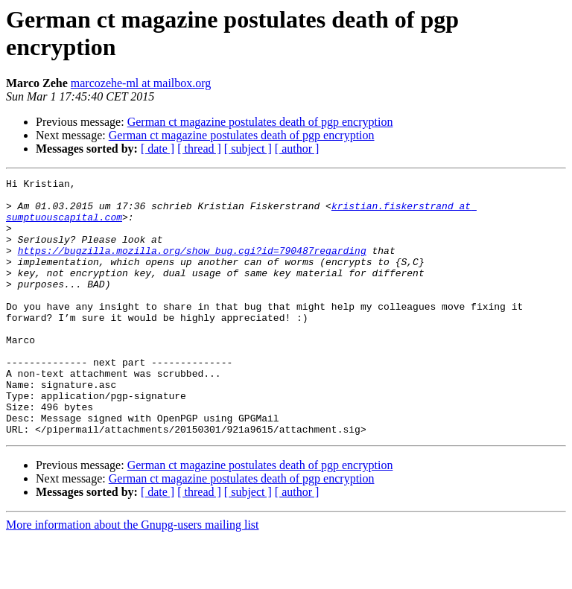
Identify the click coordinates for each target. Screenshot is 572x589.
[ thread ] (199, 148)
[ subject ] (248, 148)
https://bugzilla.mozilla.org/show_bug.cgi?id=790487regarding (192, 266)
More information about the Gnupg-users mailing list (132, 576)
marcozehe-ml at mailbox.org (141, 83)
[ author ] (297, 148)
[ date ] (157, 148)
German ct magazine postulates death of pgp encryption (260, 121)
